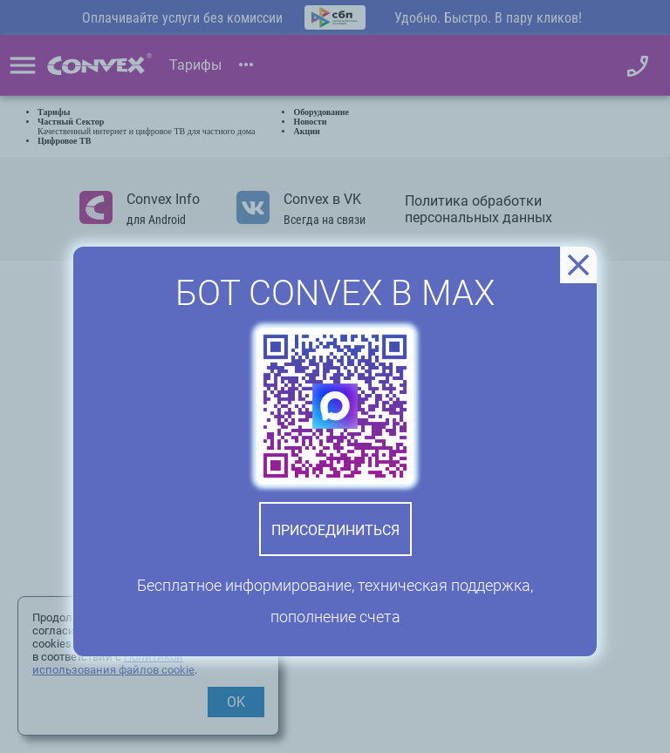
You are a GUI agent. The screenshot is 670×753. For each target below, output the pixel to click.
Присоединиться (335, 530)
